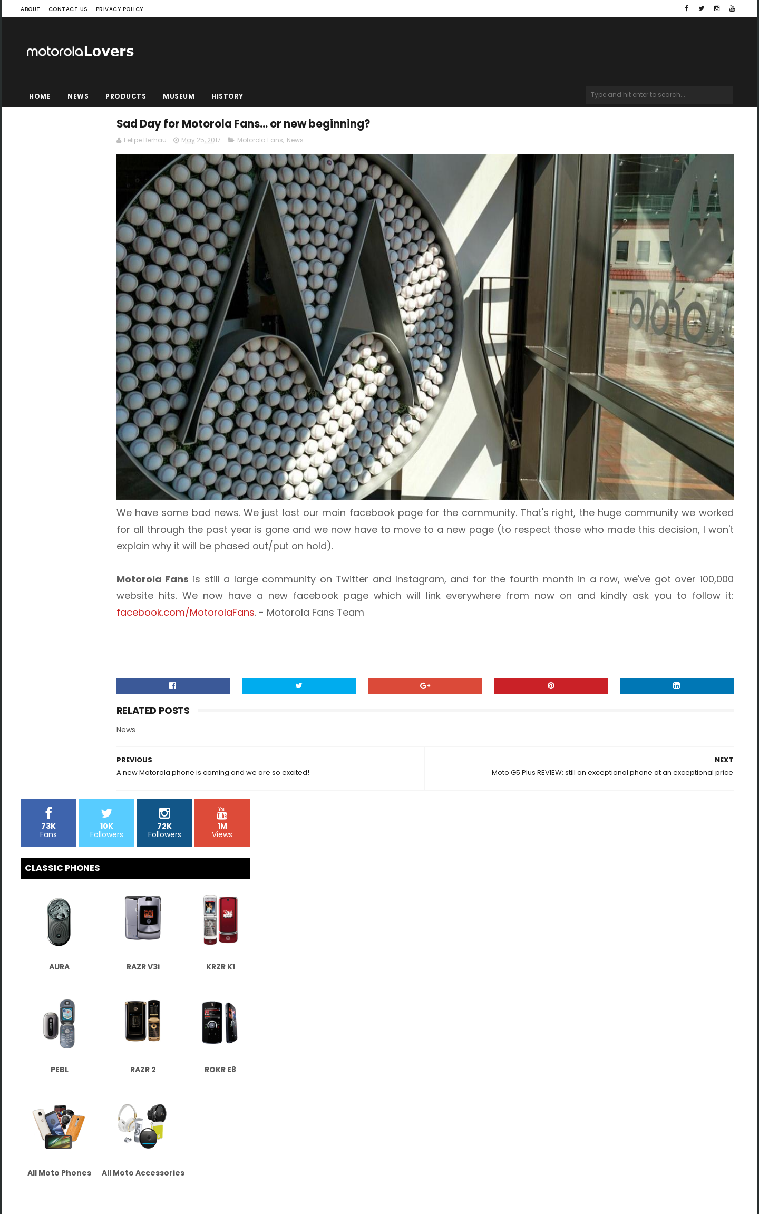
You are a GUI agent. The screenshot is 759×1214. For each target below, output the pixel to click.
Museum (178, 96)
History (227, 96)
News (78, 96)
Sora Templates (87, 1174)
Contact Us (68, 9)
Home (40, 96)
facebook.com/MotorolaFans (605, 544)
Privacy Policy (119, 9)
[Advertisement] (135, 591)
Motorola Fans (416, 145)
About (31, 9)
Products (125, 96)
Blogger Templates (155, 1174)
